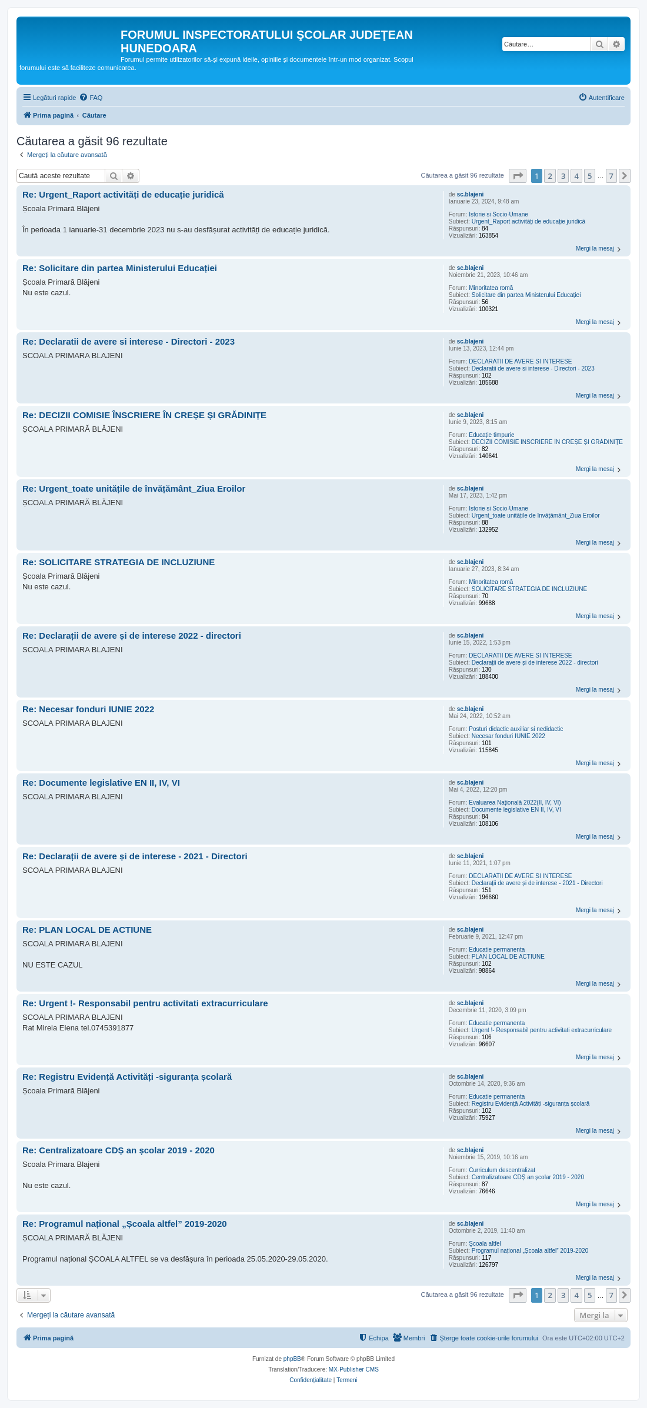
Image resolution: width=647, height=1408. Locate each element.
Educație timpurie (491, 435)
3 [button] (563, 176)
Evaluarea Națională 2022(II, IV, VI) (515, 802)
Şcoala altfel (485, 1243)
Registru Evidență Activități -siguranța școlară (531, 1103)
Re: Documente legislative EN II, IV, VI (101, 783)
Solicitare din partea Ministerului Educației (526, 295)
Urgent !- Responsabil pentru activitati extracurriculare (542, 1030)
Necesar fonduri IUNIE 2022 (508, 736)
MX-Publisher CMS (354, 1369)
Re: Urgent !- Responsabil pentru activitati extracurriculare (145, 1003)
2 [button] (550, 176)
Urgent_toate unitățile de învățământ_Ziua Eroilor (536, 515)
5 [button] (590, 176)
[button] (517, 176)
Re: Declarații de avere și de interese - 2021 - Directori (135, 856)
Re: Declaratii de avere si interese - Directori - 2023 (128, 341)
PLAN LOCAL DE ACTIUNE (508, 956)
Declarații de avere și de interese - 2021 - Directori (537, 883)
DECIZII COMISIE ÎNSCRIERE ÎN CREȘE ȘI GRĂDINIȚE (547, 442)
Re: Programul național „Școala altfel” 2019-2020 (124, 1224)
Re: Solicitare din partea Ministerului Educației (119, 268)
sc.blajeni (470, 194)
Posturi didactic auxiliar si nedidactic (516, 729)
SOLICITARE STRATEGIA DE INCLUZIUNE (529, 589)
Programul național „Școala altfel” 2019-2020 (530, 1250)
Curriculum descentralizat (502, 1170)
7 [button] (611, 176)
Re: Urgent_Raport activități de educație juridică (123, 194)
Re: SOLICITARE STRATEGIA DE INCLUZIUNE (118, 562)
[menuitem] (90, 98)
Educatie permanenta (497, 949)
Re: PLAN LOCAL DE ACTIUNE (87, 930)
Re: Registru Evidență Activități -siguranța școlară (127, 1077)
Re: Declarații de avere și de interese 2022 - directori (131, 635)
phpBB (292, 1359)
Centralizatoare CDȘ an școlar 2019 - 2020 (528, 1177)
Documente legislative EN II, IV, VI (516, 809)
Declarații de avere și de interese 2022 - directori (535, 662)
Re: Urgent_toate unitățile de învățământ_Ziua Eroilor (133, 488)
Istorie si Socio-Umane (498, 214)
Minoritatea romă (491, 288)
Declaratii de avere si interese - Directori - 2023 (533, 368)
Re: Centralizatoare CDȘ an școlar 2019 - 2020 (118, 1150)
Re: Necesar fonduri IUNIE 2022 (88, 709)
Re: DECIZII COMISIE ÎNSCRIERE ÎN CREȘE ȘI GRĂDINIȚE (144, 415)
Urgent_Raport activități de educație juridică (528, 221)
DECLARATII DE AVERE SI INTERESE (520, 361)
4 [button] (576, 176)
